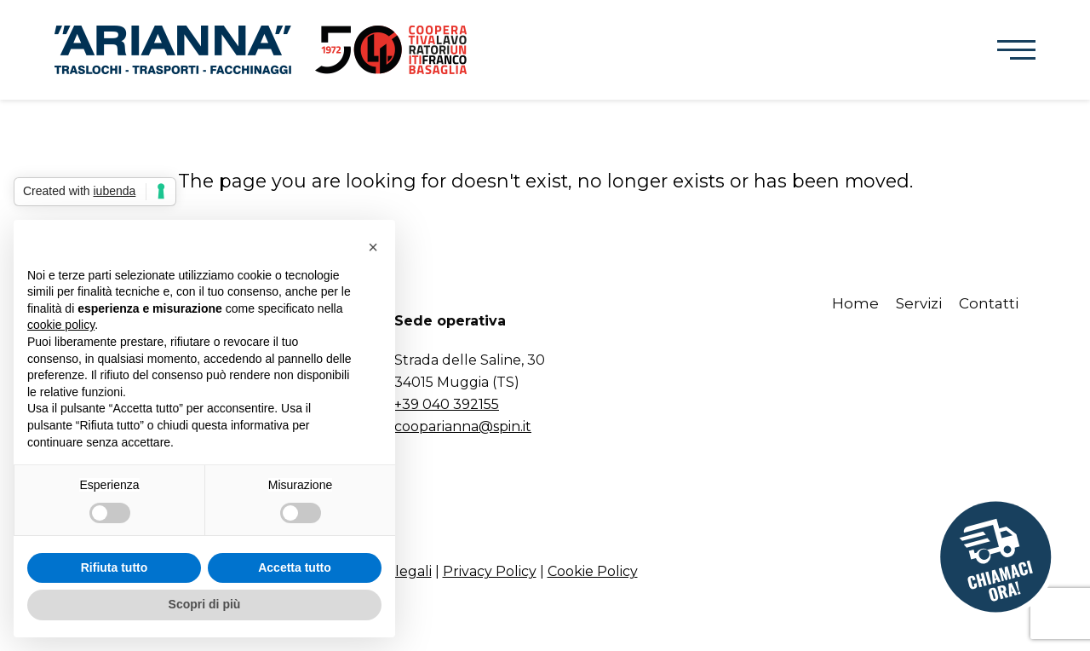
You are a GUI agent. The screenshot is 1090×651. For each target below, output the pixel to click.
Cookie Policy (593, 571)
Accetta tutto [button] (294, 567)
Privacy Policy (489, 571)
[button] (1016, 50)
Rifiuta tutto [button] (114, 567)
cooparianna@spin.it (462, 426)
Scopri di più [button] (205, 604)
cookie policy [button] (61, 324)
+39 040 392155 (446, 404)
